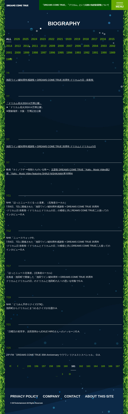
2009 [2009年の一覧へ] (52, 46)
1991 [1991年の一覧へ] (95, 52)
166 (110, 366)
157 (44, 366)
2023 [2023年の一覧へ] (43, 39)
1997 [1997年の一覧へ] (43, 52)
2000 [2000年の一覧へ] (18, 52)
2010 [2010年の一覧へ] (43, 46)
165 (103, 366)
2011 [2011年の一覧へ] (35, 46)
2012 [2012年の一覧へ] (26, 46)
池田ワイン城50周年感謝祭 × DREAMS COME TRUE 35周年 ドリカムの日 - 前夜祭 (50, 80)
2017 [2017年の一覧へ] (94, 39)
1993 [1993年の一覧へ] (78, 52)
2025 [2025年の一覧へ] (26, 39)
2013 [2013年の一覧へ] (18, 46)
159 (58, 366)
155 (29, 366)
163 (88, 366)
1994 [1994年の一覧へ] (69, 52)
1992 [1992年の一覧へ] (87, 52)
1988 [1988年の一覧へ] (9, 59)
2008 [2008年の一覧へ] (61, 46)
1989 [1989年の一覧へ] (112, 52)
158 (51, 366)
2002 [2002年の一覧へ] (112, 46)
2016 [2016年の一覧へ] (103, 39)
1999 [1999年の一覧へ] (26, 52)
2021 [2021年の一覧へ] (60, 39)
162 (81, 366)
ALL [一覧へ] (8, 39)
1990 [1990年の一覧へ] (104, 52)
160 (66, 366)
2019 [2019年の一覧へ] (77, 39)
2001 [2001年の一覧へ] (9, 52)
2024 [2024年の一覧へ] (34, 39)
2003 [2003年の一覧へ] (104, 46)
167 (118, 366)
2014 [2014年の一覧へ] (9, 46)
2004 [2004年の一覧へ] (95, 46)
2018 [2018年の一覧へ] (86, 39)
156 (36, 366)
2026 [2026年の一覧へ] (17, 39)
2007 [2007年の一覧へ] (69, 46)
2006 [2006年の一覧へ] (78, 46)
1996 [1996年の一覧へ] (52, 52)
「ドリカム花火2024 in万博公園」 (24, 103)
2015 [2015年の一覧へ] (112, 39)
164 (96, 366)
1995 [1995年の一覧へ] (61, 52)
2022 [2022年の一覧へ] (51, 39)
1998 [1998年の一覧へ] (35, 52)
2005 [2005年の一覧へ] (87, 46)
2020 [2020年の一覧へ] (69, 39)
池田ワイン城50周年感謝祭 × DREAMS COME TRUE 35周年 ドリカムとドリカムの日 (51, 146)
